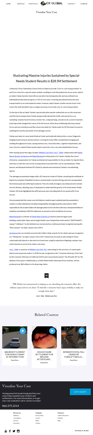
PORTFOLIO (33, 4)
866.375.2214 (10, 405)
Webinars (16, 415)
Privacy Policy (39, 415)
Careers (37, 418)
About (37, 420)
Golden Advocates (63, 415)
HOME (8, 4)
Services (20, 4)
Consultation (17, 418)
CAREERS (83, 4)
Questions (16, 423)
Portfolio (60, 418)
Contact (37, 423)
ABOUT (59, 4)
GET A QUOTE (80, 392)
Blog (59, 420)
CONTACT (71, 4)
